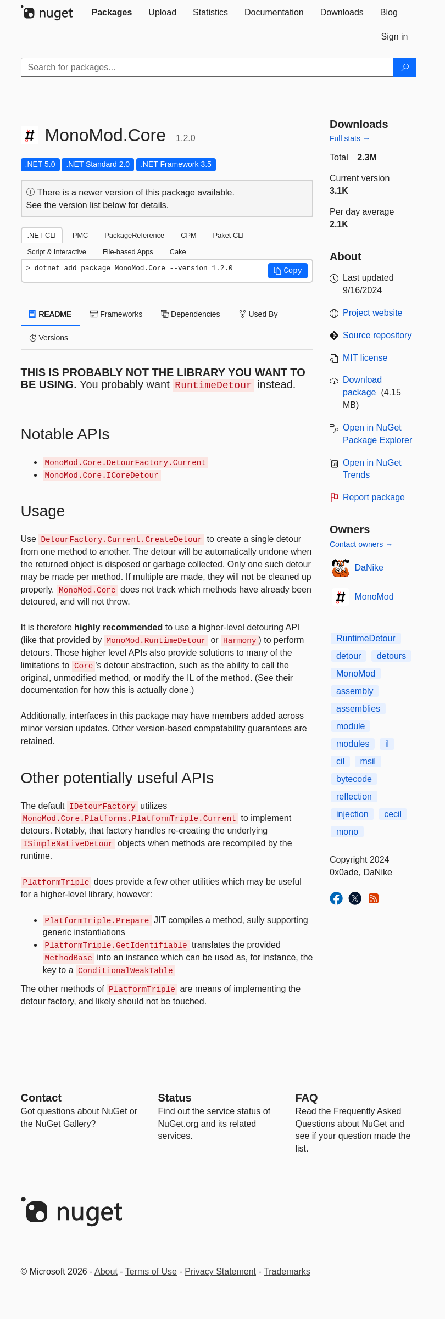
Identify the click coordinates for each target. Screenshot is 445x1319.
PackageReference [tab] (134, 235)
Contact (41, 1098)
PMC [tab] (80, 235)
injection (352, 814)
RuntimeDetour (366, 638)
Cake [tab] (178, 252)
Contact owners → (361, 544)
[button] (288, 270)
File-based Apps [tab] (128, 252)
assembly (355, 691)
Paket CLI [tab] (228, 235)
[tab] (112, 13)
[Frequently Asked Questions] (307, 1098)
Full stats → (350, 138)
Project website (373, 312)
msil (368, 761)
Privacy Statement (220, 1271)
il (387, 743)
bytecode (354, 779)
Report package (374, 497)
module (350, 726)
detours (391, 656)
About (106, 1271)
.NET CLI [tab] (41, 235)
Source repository (377, 335)
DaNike (369, 567)
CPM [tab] (188, 235)
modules (352, 743)
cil (340, 761)
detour (348, 656)
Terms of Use (151, 1271)
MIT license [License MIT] (365, 357)
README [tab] (50, 314)
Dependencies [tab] (190, 314)
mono (347, 831)
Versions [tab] (49, 337)
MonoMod (374, 596)
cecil (393, 814)
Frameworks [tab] (116, 314)
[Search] (404, 67)
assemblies (358, 708)
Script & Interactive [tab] (56, 252)
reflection (354, 796)
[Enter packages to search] (207, 67)
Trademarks (287, 1271)
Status (175, 1098)
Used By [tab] (258, 314)
